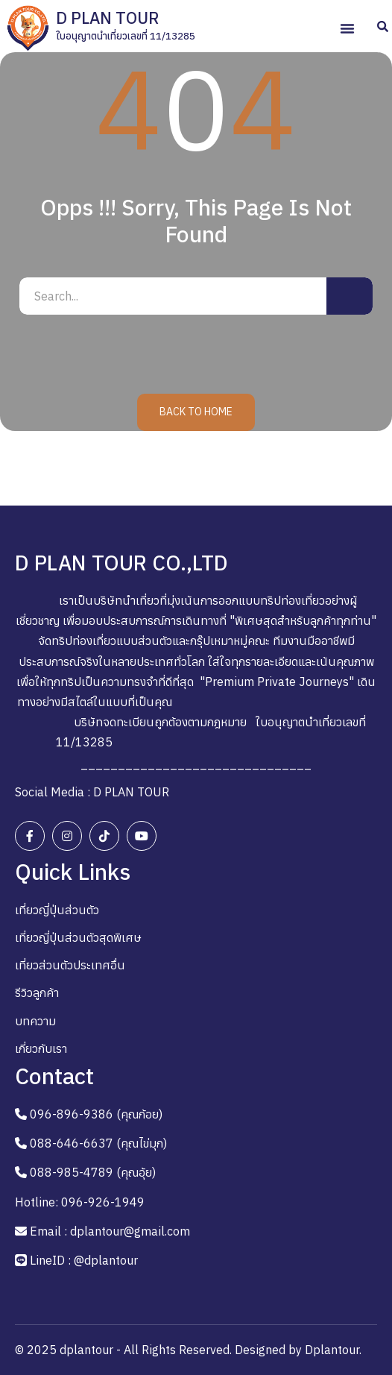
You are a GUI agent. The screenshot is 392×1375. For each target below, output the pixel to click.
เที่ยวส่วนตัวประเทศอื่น (70, 964)
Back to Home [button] (196, 411)
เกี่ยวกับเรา (41, 1048)
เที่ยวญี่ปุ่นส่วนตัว (57, 909)
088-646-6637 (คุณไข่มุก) (98, 1143)
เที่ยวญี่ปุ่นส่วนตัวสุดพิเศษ (78, 937)
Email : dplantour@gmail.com (110, 1231)
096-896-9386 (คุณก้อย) (96, 1114)
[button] (347, 28)
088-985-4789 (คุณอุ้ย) (93, 1172)
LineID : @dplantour (84, 1260)
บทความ (35, 1020)
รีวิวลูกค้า (37, 992)
